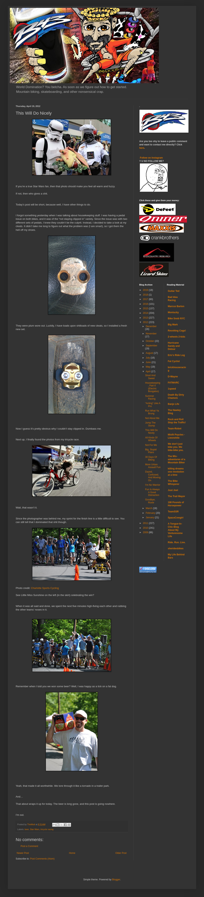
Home (72, 853)
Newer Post (23, 853)
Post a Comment (29, 846)
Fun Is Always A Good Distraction (152, 492)
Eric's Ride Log (176, 355)
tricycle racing (46, 829)
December (151, 326)
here (141, 148)
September (151, 345)
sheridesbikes (176, 548)
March (149, 508)
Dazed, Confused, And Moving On (152, 476)
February (151, 513)
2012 (146, 322)
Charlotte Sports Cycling (45, 588)
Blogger (116, 879)
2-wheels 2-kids (176, 336)
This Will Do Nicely (151, 431)
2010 (146, 528)
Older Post (121, 853)
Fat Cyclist (174, 361)
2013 (146, 317)
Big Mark (173, 324)
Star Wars (34, 829)
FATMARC (173, 382)
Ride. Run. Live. (177, 542)
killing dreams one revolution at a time (176, 471)
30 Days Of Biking (151, 458)
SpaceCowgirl (175, 517)
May (148, 366)
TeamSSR (173, 511)
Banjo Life (173, 404)
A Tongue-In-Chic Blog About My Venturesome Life (175, 530)
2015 (146, 308)
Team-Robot (174, 428)
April (148, 371)
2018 (146, 294)
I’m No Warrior (152, 485)
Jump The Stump (150, 424)
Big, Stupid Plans (151, 451)
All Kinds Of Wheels (151, 439)
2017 (146, 299)
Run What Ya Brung (152, 412)
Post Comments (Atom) (42, 858)
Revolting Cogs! (177, 330)
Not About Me (152, 418)
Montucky (173, 312)
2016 (146, 304)
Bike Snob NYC (176, 318)
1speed (172, 388)
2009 (146, 532)
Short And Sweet (150, 377)
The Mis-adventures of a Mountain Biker (176, 459)
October (150, 341)
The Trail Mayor (176, 496)
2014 (146, 313)
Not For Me (151, 445)
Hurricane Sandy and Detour (174, 345)
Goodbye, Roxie (150, 501)
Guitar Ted (173, 291)
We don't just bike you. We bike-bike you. (176, 447)
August (150, 353)
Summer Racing (150, 397)
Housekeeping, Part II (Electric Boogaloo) (152, 387)
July (148, 357)
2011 (146, 523)
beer (27, 829)
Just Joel (173, 490)
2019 (146, 290)
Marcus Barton (176, 306)
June (148, 362)
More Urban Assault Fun (152, 466)
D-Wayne (173, 376)
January (150, 517)
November (151, 333)
